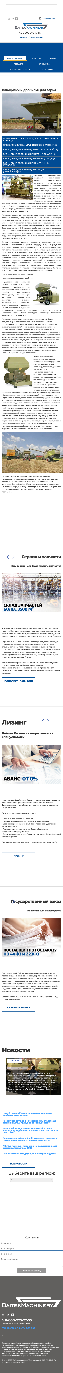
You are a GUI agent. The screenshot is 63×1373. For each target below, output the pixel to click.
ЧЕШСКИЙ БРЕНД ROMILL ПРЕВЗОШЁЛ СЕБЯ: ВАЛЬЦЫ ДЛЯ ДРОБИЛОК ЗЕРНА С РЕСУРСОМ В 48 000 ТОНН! (30, 1130)
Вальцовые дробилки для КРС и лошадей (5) (29, 154)
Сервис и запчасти (20, 70)
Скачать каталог (49, 18)
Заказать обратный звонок (31, 37)
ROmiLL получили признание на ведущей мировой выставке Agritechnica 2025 (30, 1147)
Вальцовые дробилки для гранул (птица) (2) (29, 158)
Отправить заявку (31, 1270)
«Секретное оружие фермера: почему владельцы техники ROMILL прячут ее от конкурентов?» (29, 1122)
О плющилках (14, 58)
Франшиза (43, 64)
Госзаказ (18, 64)
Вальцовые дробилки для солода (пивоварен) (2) (23, 171)
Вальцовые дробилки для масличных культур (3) (26, 164)
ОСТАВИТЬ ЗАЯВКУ (18, 1007)
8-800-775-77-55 (32, 33)
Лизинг (53, 58)
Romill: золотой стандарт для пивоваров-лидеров (29, 1154)
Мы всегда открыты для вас (18, 1327)
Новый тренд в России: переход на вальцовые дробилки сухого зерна (27, 1114)
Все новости (18, 1163)
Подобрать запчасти (18, 681)
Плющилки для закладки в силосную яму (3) (30, 145)
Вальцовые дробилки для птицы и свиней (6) (30, 149)
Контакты (47, 70)
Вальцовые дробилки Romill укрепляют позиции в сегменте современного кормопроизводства (30, 1139)
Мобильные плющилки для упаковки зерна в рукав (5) (30, 139)
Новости (36, 58)
